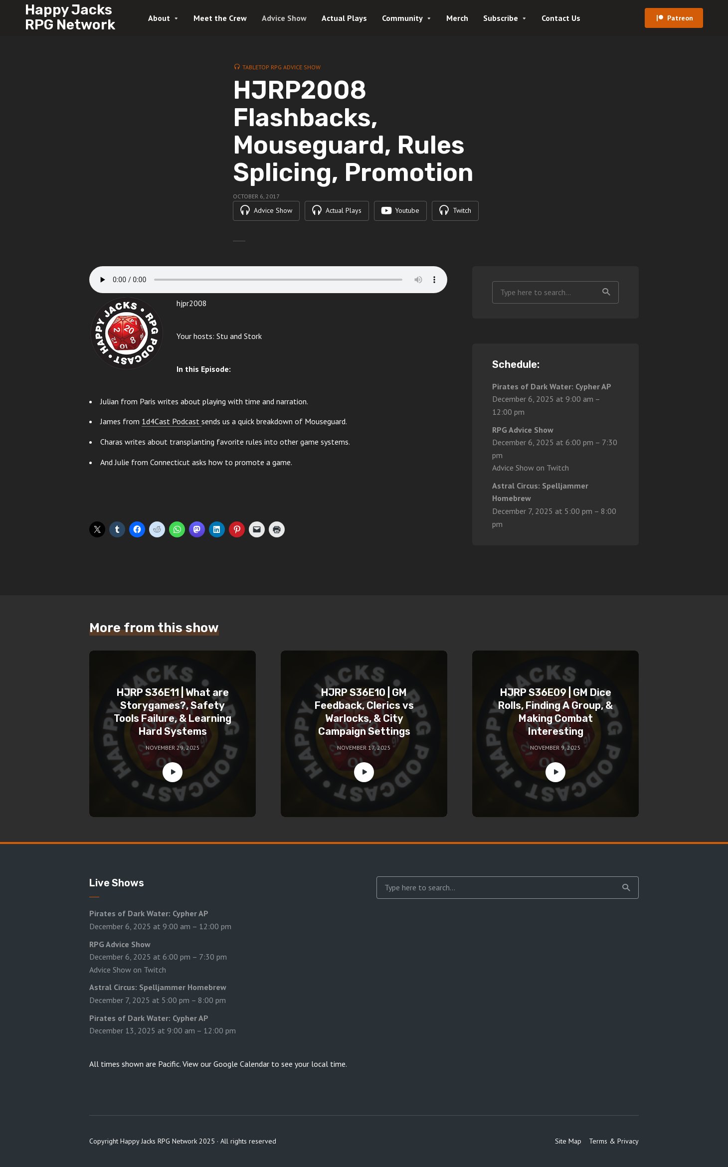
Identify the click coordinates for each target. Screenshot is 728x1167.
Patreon (680, 17)
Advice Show (284, 18)
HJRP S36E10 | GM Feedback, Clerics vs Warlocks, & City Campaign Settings (364, 711)
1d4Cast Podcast (171, 422)
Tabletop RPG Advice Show (281, 67)
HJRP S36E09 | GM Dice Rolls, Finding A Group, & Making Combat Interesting (555, 711)
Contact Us (561, 18)
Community (402, 18)
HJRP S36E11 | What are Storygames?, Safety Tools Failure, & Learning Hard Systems (172, 711)
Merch (457, 18)
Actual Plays (344, 18)
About (159, 18)
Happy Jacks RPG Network (70, 17)
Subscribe (500, 18)
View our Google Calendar (225, 1064)
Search (606, 292)
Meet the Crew (220, 18)
